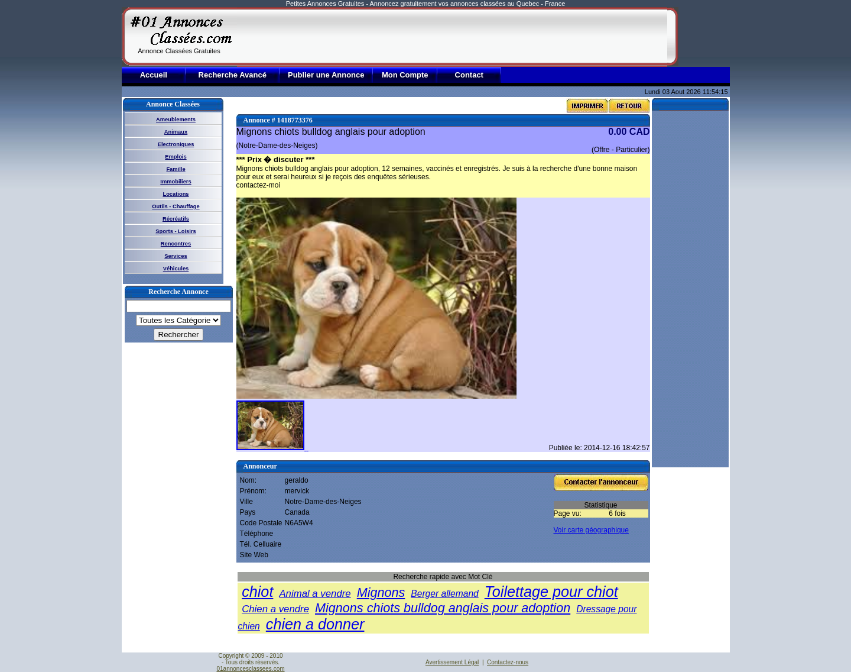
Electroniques (176, 144)
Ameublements (176, 119)
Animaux (175, 132)
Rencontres (176, 244)
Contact (469, 74)
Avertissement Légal (452, 662)
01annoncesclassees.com (250, 668)
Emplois (175, 157)
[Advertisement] (452, 36)
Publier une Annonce (326, 74)
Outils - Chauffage (175, 206)
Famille (175, 169)
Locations (176, 194)
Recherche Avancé (233, 74)
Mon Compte (405, 74)
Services (175, 256)
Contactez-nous (507, 662)
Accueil (153, 74)
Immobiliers (175, 182)
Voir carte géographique (591, 530)
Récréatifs (176, 219)
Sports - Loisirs (175, 231)
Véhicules (176, 269)
